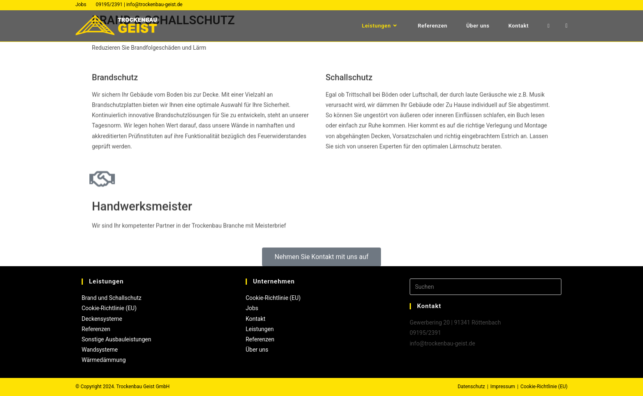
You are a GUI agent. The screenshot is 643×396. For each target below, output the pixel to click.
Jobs (80, 4)
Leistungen (260, 329)
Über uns (257, 349)
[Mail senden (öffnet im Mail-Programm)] (566, 26)
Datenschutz (471, 386)
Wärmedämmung (104, 360)
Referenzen (96, 329)
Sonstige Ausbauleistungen (116, 339)
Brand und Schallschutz (111, 298)
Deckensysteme (102, 318)
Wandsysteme (100, 349)
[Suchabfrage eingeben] (485, 287)
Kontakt (255, 318)
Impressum (502, 386)
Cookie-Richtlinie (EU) (109, 308)
